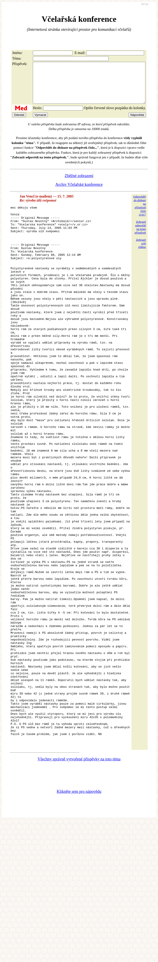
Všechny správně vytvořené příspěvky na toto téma (79, 875)
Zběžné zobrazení (79, 184)
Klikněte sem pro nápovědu (79, 907)
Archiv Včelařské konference (79, 192)
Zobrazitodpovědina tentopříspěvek (140, 235)
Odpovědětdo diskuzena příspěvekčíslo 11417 (139, 213)
